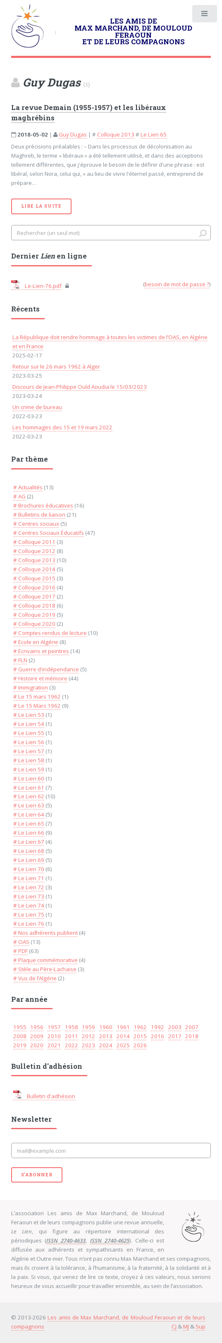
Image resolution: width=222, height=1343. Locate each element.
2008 (19, 1036)
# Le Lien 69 (28, 860)
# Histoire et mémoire (40, 678)
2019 (19, 1045)
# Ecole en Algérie (35, 642)
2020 (36, 1045)
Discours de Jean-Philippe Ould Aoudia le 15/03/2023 (79, 386)
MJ (186, 1326)
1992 (157, 1027)
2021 (54, 1045)
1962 (140, 1027)
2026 (140, 1045)
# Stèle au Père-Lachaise (44, 969)
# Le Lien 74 (28, 905)
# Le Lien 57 (28, 751)
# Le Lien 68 (28, 851)
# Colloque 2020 (34, 623)
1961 (123, 1027)
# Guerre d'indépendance (46, 669)
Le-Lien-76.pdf (36, 286)
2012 (88, 1036)
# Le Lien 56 (28, 742)
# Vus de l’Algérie (35, 978)
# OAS (21, 942)
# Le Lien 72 (28, 887)
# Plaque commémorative (45, 960)
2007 (191, 1027)
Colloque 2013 (115, 134)
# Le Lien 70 (28, 869)
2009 (36, 1036)
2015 (140, 1036)
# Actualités (28, 487)
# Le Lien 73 (28, 896)
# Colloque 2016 (34, 587)
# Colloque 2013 (34, 560)
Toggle (204, 15)
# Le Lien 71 (28, 878)
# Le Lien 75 (28, 914)
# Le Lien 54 (28, 724)
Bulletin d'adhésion (44, 1096)
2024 (105, 1045)
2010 (54, 1036)
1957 (54, 1027)
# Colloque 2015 (34, 578)
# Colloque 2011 (34, 542)
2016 (157, 1036)
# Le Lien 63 (28, 805)
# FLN (20, 660)
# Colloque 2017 (34, 596)
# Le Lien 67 (28, 841)
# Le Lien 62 (28, 796)
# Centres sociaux (36, 523)
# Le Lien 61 (28, 787)
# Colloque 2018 (34, 605)
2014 (123, 1036)
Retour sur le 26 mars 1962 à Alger (56, 366)
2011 (71, 1036)
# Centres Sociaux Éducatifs (48, 532)
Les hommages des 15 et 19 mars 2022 (62, 427)
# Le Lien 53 (28, 714)
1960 (105, 1027)
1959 (88, 1027)
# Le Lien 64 (28, 814)
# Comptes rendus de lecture (50, 633)
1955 (19, 1027)
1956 (36, 1027)
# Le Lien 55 (28, 733)
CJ (174, 1326)
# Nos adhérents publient (45, 932)
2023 (88, 1045)
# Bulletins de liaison (39, 514)
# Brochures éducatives (43, 505)
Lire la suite (41, 206)
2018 (191, 1036)
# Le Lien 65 (28, 823)
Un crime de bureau (37, 407)
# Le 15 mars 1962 (37, 696)
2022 (71, 1045)
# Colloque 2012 (34, 551)
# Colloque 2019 (34, 614)
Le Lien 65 (154, 134)
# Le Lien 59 (28, 769)
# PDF (20, 951)
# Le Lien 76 (28, 923)
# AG (19, 496)
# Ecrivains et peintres (41, 651)
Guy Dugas (73, 134)
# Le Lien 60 (28, 778)
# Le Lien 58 (28, 760)
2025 (123, 1045)
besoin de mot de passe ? (177, 284)
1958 (71, 1027)
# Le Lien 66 (28, 832)
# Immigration (30, 687)
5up (200, 1326)
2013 (105, 1036)
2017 (174, 1036)
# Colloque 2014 (34, 569)
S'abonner (37, 1175)
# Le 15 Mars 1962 (37, 705)
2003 (174, 1027)
